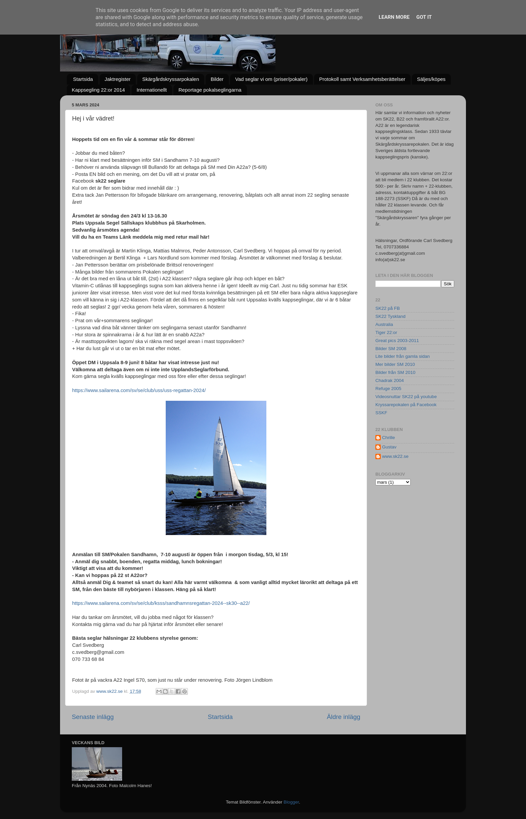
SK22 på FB (387, 308)
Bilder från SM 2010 (395, 372)
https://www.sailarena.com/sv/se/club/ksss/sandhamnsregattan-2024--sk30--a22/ (161, 603)
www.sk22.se (395, 456)
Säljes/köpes (431, 79)
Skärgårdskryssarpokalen (170, 79)
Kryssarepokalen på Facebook (405, 404)
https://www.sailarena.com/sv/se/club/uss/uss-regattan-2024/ (139, 390)
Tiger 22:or (386, 332)
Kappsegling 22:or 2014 (98, 90)
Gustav (389, 446)
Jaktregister (118, 79)
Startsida (83, 79)
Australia (384, 324)
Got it (424, 17)
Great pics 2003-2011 (397, 340)
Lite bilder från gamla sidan (402, 356)
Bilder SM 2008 (390, 348)
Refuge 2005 (388, 388)
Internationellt (152, 90)
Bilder (217, 79)
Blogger (291, 802)
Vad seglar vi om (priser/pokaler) (271, 79)
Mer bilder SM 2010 (395, 364)
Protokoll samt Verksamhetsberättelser (362, 79)
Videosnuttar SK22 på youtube (406, 396)
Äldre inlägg (343, 716)
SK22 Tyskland (390, 316)
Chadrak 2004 (389, 380)
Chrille (388, 437)
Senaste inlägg (93, 716)
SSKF (381, 412)
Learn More (394, 17)
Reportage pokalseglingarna (210, 90)
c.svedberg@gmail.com (98, 652)
